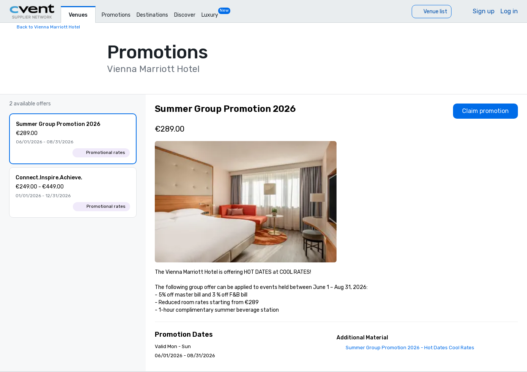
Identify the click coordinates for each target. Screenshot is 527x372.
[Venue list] (431, 11)
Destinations (152, 15)
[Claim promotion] (485, 111)
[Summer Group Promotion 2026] (73, 139)
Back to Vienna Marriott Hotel (48, 27)
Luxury (209, 15)
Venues (78, 15)
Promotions (116, 15)
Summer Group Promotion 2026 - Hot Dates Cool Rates (410, 347)
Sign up (483, 11)
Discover (184, 15)
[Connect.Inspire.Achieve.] (73, 192)
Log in (509, 11)
